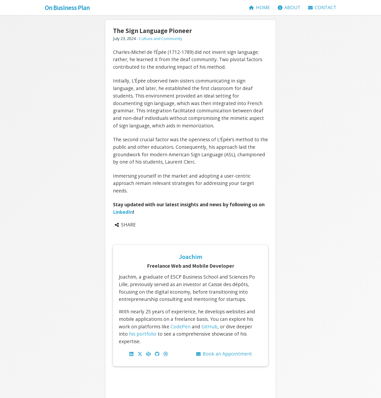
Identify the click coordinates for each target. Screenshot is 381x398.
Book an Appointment (224, 353)
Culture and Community (160, 38)
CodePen (180, 326)
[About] (289, 7)
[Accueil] (259, 7)
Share (125, 224)
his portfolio (142, 334)
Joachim (190, 256)
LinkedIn (123, 212)
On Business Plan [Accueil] (67, 7)
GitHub (209, 326)
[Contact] (322, 7)
